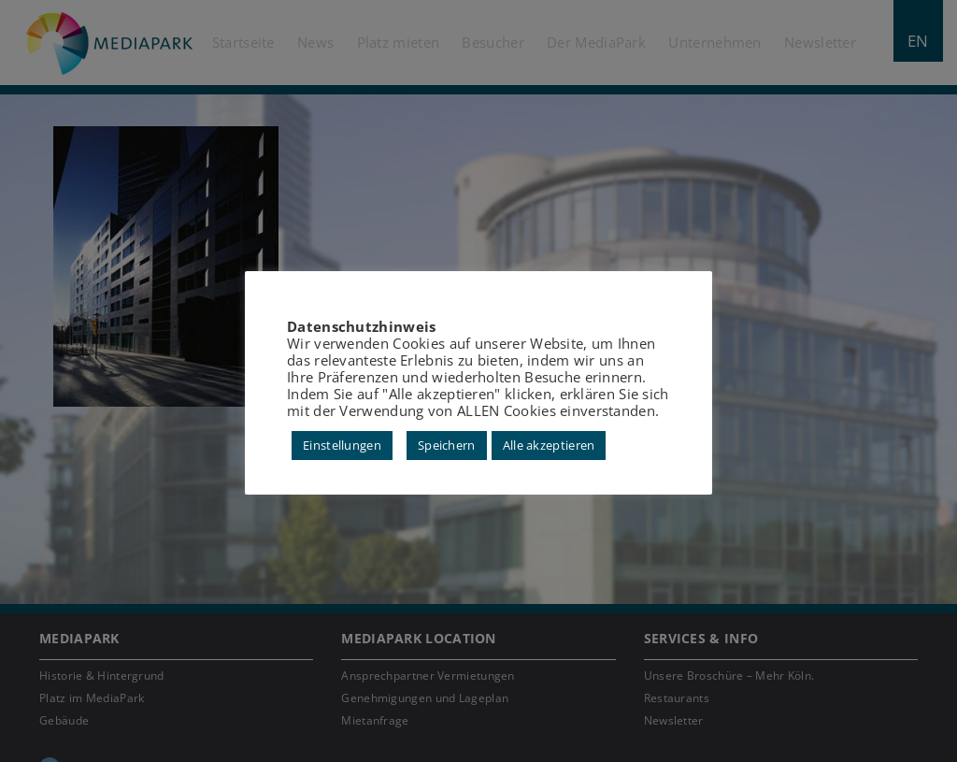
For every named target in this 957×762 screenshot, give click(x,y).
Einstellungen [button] (342, 445)
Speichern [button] (447, 445)
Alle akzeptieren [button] (549, 445)
